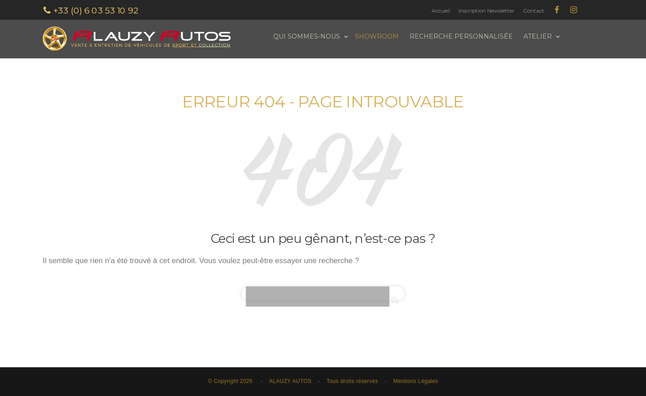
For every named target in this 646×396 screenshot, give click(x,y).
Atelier (539, 36)
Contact (533, 10)
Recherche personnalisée (461, 36)
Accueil (441, 10)
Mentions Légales (415, 381)
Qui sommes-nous (307, 36)
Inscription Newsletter (486, 10)
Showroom (377, 36)
